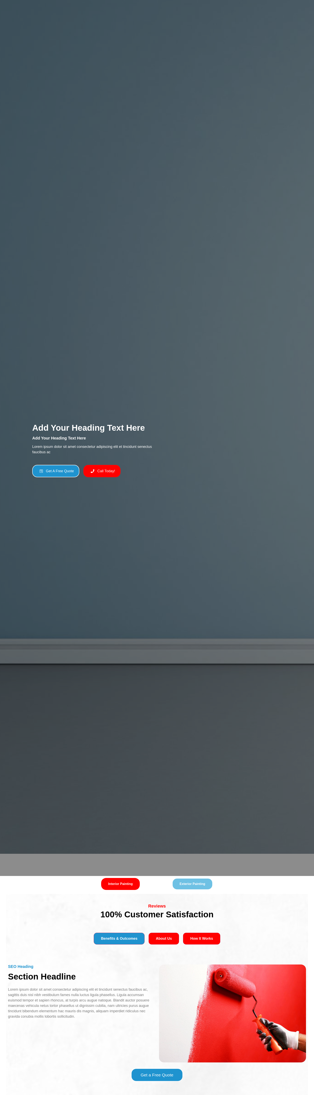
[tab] (120, 884)
